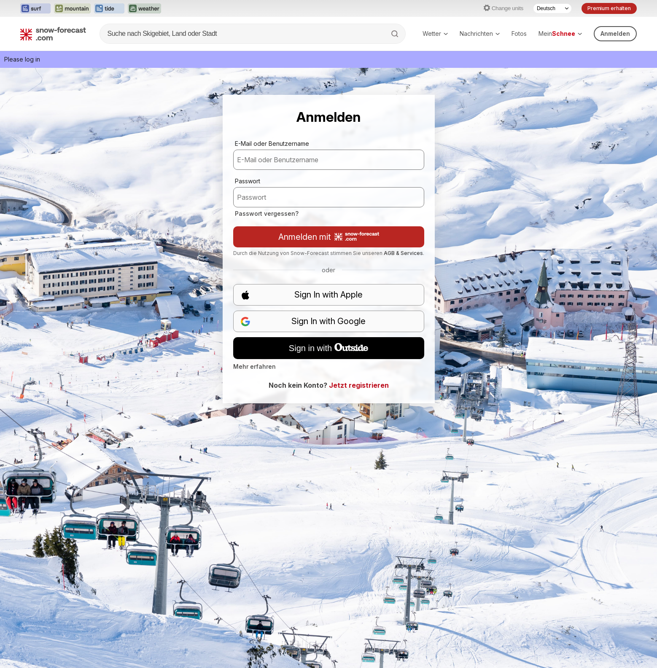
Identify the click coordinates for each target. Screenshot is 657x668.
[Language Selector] (552, 8)
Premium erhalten (609, 8)
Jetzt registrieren (359, 385)
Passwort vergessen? (267, 213)
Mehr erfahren (254, 366)
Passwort (247, 181)
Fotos (519, 33)
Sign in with (328, 348)
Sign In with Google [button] (303, 321)
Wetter (435, 33)
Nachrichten (480, 33)
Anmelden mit (328, 237)
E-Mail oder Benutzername (272, 143)
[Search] (395, 33)
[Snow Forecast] (53, 33)
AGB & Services (403, 253)
